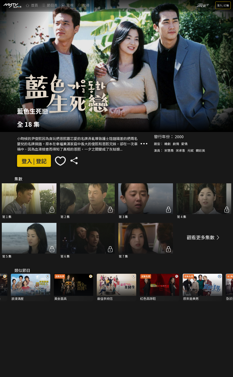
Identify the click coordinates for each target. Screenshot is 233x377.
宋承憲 (180, 150)
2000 (179, 136)
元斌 (190, 150)
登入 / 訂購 (223, 5)
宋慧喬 (169, 150)
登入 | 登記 (34, 161)
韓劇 (167, 144)
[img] (12, 5)
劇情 (176, 144)
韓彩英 (200, 150)
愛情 (184, 144)
